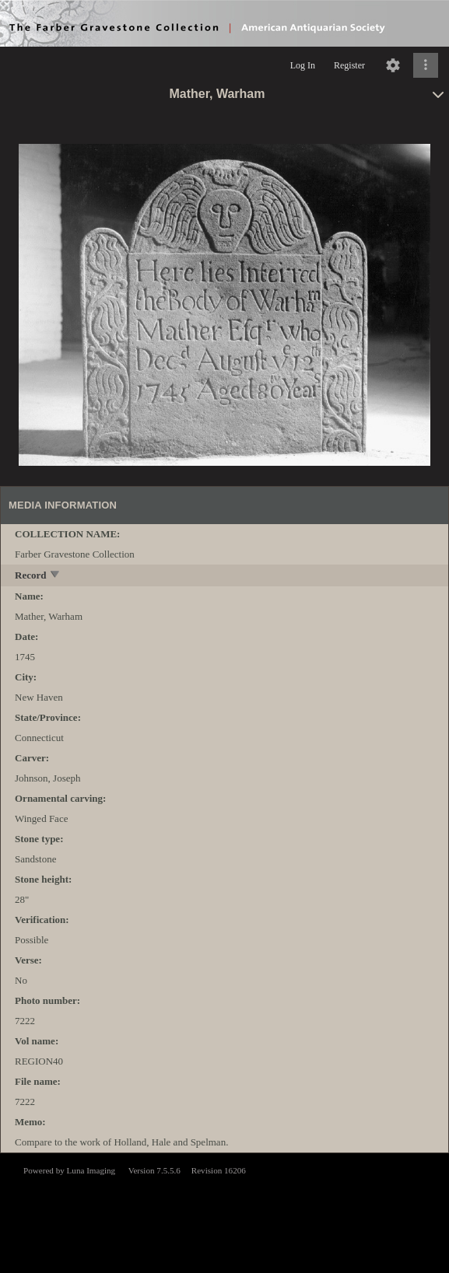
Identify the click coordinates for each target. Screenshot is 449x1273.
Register (349, 65)
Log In (302, 65)
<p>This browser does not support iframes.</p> (224, 1211)
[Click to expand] (425, 65)
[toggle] (55, 576)
